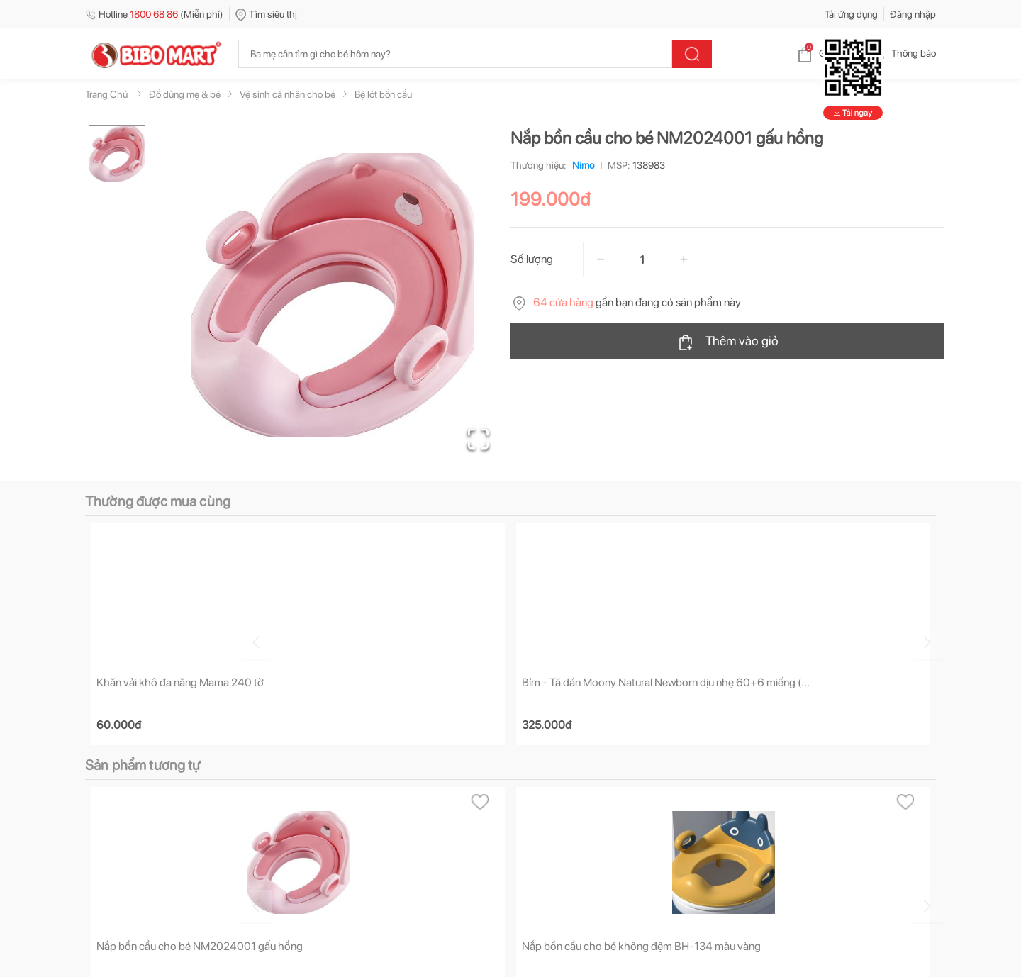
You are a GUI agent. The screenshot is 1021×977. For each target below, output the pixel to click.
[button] (332, 295)
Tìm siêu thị (266, 14)
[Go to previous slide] (88, 640)
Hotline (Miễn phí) (154, 14)
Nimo (580, 165)
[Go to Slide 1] (117, 153)
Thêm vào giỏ (728, 341)
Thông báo (902, 53)
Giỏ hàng (826, 53)
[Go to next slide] (938, 640)
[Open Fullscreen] (475, 436)
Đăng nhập (913, 14)
